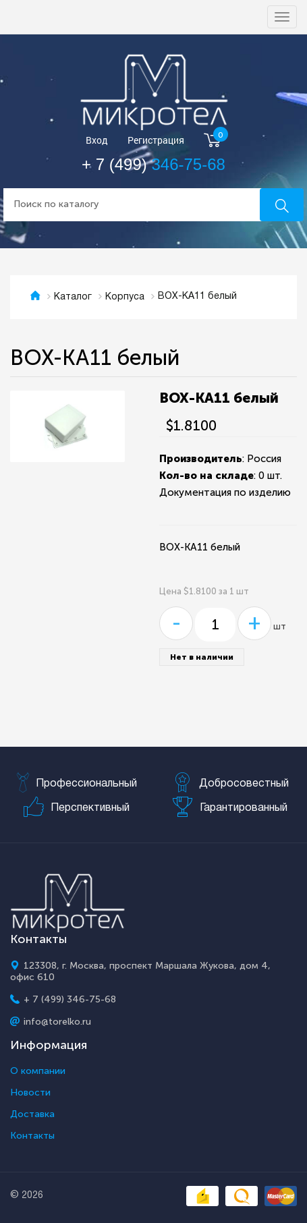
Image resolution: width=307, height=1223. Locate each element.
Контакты (32, 1136)
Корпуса (124, 297)
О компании (37, 1071)
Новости (30, 1092)
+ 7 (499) (153, 164)
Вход (97, 140)
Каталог (73, 297)
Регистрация (156, 140)
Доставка (32, 1114)
